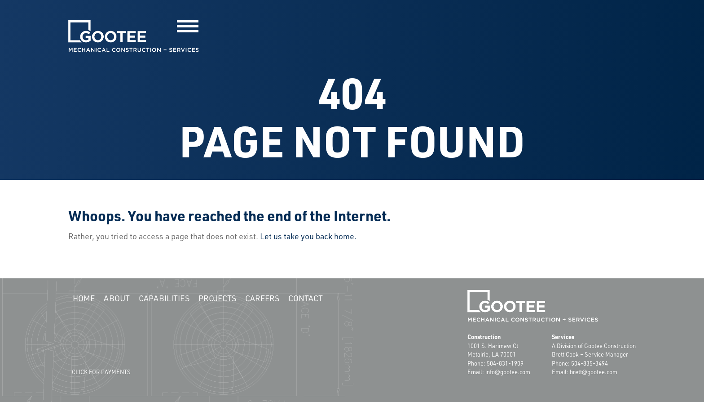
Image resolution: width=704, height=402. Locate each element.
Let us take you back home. (308, 236)
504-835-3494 (589, 363)
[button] (187, 26)
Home (84, 298)
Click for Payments (101, 371)
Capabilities (164, 298)
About (117, 298)
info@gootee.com (507, 371)
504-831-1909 (505, 363)
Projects (217, 298)
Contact (305, 298)
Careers (262, 298)
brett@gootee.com (593, 371)
